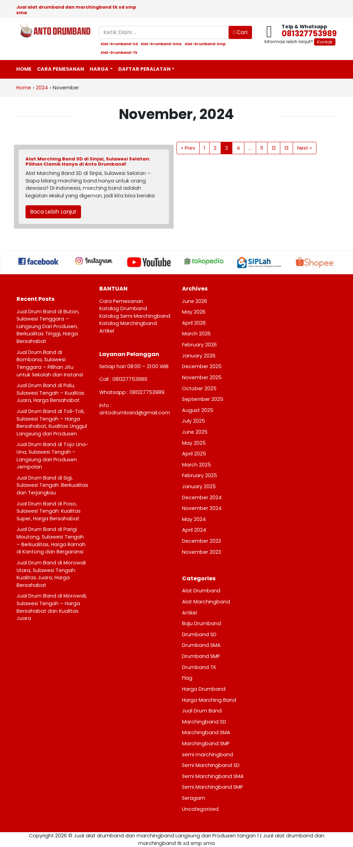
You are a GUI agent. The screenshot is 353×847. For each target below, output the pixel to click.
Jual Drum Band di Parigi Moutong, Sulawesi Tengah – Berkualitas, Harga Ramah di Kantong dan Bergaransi (51, 540)
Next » (304, 148)
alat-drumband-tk (119, 53)
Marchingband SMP (206, 743)
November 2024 (202, 508)
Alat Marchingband (206, 601)
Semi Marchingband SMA (213, 776)
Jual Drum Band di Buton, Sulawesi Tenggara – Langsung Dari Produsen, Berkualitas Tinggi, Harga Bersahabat (48, 326)
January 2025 (199, 486)
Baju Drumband (201, 623)
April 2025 (194, 453)
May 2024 (194, 519)
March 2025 (196, 464)
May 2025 (194, 443)
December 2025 (202, 366)
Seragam (193, 798)
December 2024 (202, 497)
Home (23, 69)
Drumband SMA (201, 645)
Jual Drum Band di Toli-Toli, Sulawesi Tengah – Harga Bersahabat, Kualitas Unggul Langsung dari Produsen (52, 422)
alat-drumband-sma (161, 44)
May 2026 (193, 311)
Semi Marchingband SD (211, 765)
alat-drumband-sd (119, 44)
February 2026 (199, 344)
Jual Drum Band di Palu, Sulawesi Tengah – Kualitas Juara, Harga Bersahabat (50, 393)
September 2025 (202, 399)
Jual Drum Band (202, 710)
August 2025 (197, 410)
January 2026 (198, 355)
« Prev (188, 148)
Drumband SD (199, 634)
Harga (99, 69)
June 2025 (195, 432)
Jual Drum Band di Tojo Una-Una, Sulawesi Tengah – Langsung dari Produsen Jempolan (52, 455)
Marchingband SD (204, 721)
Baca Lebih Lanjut (53, 212)
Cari (240, 32)
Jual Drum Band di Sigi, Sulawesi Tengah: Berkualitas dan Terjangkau (52, 485)
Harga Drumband (203, 689)
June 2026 (194, 301)
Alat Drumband (201, 590)
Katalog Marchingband (128, 323)
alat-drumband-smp (205, 44)
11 (261, 148)
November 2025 (202, 377)
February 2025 (199, 475)
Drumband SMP (201, 656)
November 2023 (201, 552)
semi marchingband (207, 754)
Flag (187, 677)
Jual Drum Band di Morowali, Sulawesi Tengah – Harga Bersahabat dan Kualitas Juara (52, 607)
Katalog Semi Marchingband (134, 316)
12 (274, 148)
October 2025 (199, 388)
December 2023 (201, 541)
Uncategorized (200, 809)
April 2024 (194, 529)
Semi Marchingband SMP (212, 787)
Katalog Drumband (123, 308)
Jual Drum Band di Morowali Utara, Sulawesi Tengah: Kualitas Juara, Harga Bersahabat (51, 574)
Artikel (106, 330)
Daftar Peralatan (144, 69)
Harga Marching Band (209, 700)
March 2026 (196, 333)
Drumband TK (199, 667)
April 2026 (194, 322)
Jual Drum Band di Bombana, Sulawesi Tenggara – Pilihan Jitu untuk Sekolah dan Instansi (50, 363)
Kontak (324, 42)
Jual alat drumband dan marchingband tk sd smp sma (76, 9)
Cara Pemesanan (60, 69)
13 (286, 148)
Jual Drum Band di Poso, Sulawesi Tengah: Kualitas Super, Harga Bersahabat (49, 511)
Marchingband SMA (206, 732)
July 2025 (193, 420)
